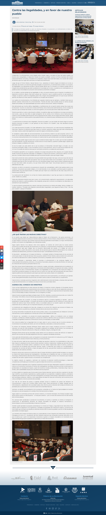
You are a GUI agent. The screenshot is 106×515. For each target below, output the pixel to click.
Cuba (69, 2)
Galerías (74, 2)
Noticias (53, 2)
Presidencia (38, 2)
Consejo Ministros (38, 26)
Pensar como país (61, 2)
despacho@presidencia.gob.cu (24, 499)
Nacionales (15, 18)
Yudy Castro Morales (83, 60)
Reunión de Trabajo (27, 26)
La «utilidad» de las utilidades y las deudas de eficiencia (84, 41)
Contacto (80, 2)
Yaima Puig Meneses (83, 36)
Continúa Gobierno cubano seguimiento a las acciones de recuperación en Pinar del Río (83, 16)
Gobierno (47, 2)
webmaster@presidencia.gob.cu (82, 499)
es (86, 2)
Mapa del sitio (75, 504)
